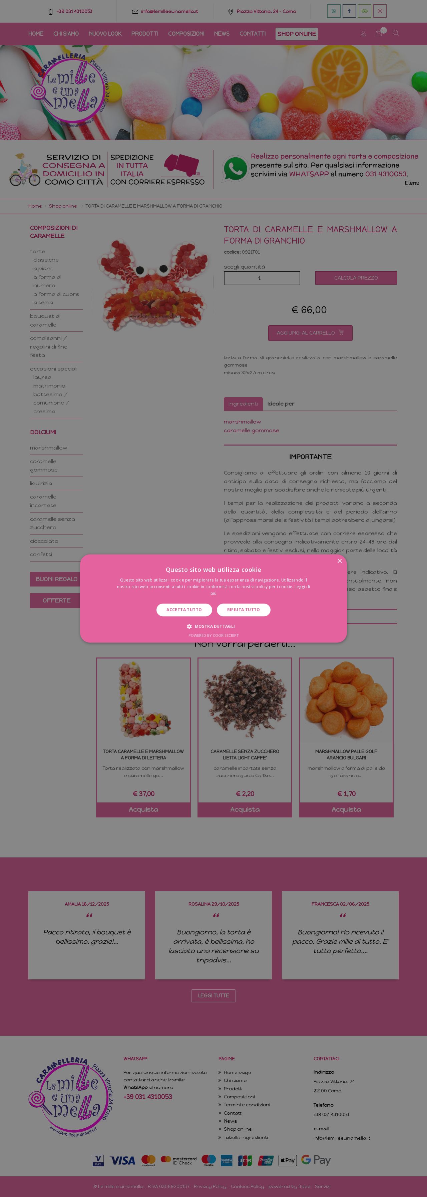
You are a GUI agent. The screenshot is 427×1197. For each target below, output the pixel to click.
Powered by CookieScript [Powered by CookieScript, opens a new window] (213, 635)
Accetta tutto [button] (184, 609)
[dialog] (213, 598)
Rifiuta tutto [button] (243, 609)
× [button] (339, 561)
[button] (213, 626)
